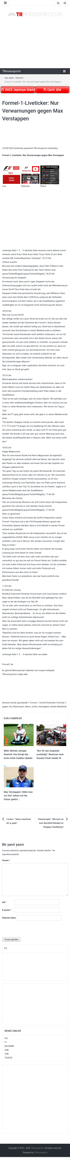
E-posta (6, 910)
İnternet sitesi (9, 917)
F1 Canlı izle (52, 89)
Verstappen (43, 706)
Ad (4, 902)
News (28, 706)
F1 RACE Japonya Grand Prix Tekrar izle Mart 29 (18, 89)
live (10, 706)
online (34, 706)
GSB (6, 1050)
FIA (6, 1038)
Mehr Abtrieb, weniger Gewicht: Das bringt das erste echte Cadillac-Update (18, 754)
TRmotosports (11, 71)
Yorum (6, 860)
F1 (28, 702)
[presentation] (24, 930)
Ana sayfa (9, 78)
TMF (6, 1054)
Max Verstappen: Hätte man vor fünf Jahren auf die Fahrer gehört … (18, 796)
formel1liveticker (47, 702)
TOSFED (8, 1057)
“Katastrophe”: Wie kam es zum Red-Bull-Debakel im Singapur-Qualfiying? (50, 823)
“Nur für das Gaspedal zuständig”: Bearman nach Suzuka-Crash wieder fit (50, 754)
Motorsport (18, 706)
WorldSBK (9, 1046)
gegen (5, 706)
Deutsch (19, 78)
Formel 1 (34, 702)
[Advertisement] (33, 42)
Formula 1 (61, 702)
